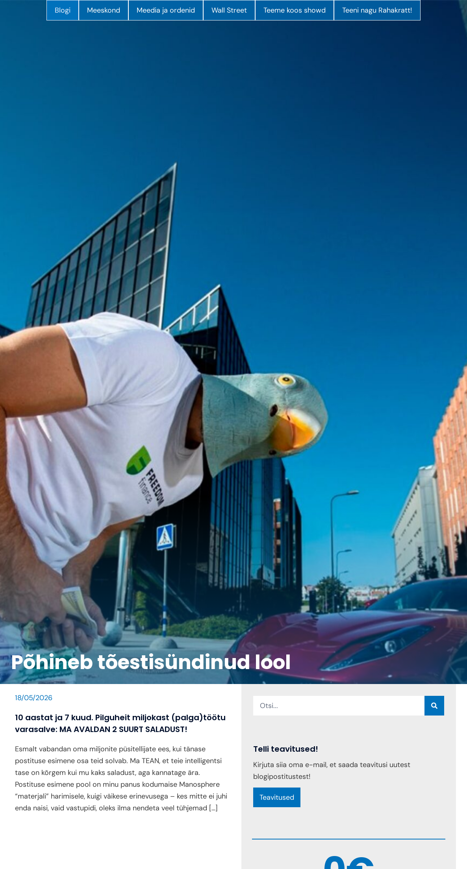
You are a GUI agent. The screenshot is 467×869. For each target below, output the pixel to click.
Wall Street (229, 10)
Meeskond (103, 10)
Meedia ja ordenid (166, 10)
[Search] (434, 706)
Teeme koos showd (294, 10)
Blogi (62, 10)
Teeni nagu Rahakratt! (377, 10)
